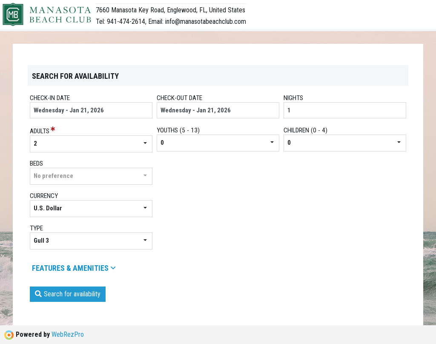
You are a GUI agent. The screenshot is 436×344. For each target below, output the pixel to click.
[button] (91, 143)
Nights (293, 98)
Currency (44, 196)
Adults (39, 131)
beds (36, 163)
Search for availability (67, 294)
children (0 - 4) (305, 130)
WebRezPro (68, 334)
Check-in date (50, 98)
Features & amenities (73, 268)
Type (36, 228)
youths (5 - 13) (178, 130)
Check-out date (179, 98)
